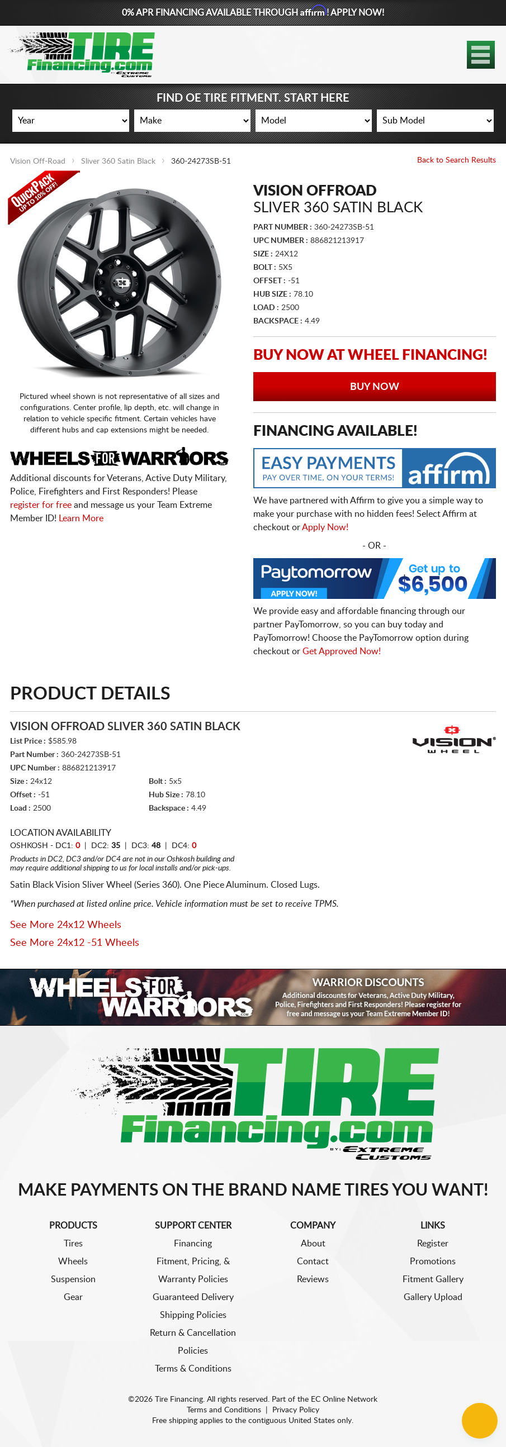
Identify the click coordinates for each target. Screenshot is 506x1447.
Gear (73, 1297)
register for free (41, 505)
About (313, 1243)
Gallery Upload (433, 1297)
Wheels (73, 1261)
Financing (193, 1243)
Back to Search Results (456, 160)
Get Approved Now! (341, 651)
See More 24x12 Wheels (65, 925)
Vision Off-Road (37, 161)
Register (432, 1243)
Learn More (81, 518)
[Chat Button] (480, 1421)
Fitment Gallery (433, 1279)
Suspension (73, 1279)
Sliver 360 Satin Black (118, 161)
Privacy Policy (295, 1410)
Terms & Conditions (193, 1368)
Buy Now (374, 387)
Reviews (313, 1279)
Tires (73, 1243)
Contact (313, 1261)
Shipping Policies (193, 1315)
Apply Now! (325, 527)
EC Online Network (344, 1399)
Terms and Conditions (224, 1410)
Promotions (433, 1261)
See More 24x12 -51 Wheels (74, 943)
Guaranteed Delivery (193, 1297)
